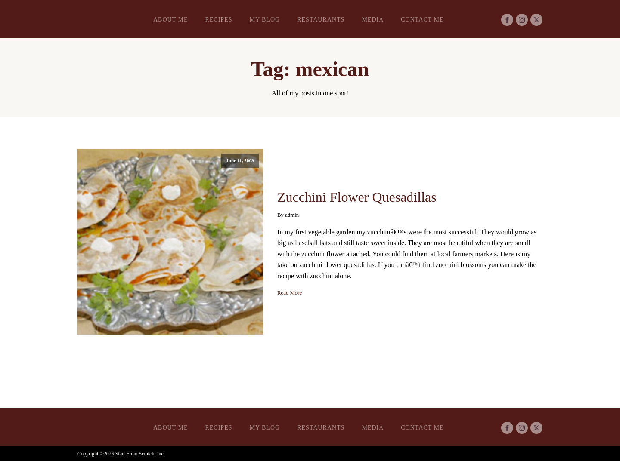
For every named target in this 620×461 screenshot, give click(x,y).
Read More (289, 293)
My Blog (264, 19)
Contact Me (422, 19)
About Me (170, 19)
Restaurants (320, 19)
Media (373, 19)
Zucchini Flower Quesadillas (357, 197)
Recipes (218, 19)
